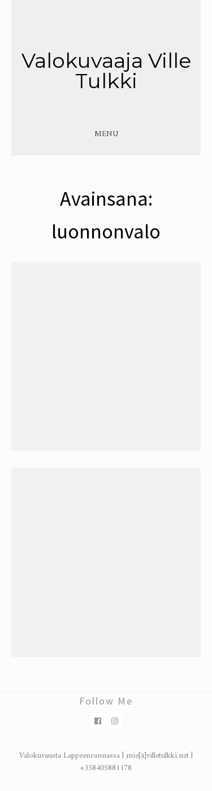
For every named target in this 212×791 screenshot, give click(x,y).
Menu (106, 134)
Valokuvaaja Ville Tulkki (106, 70)
